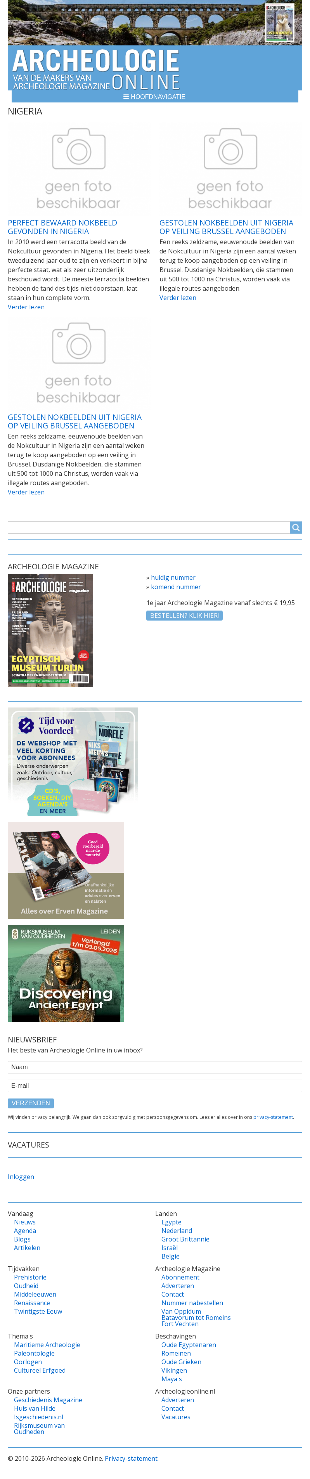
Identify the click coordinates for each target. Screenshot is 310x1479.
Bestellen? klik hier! (184, 615)
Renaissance (32, 1303)
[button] (155, 96)
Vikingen (174, 1370)
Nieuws (25, 1222)
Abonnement (180, 1277)
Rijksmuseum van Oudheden (39, 1429)
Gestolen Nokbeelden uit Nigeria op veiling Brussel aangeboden (226, 226)
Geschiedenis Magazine (48, 1400)
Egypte (171, 1222)
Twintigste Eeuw (38, 1311)
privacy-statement (273, 1117)
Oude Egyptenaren (188, 1345)
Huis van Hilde (34, 1408)
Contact (172, 1294)
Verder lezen (26, 307)
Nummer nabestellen (192, 1303)
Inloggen (21, 1176)
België (170, 1256)
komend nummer (176, 587)
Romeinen (176, 1353)
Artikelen (27, 1248)
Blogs (22, 1239)
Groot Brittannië (185, 1239)
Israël (169, 1248)
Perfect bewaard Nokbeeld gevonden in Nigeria (62, 226)
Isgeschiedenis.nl (38, 1417)
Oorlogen (28, 1362)
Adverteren (177, 1286)
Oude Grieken (181, 1362)
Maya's (171, 1379)
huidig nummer (173, 577)
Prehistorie (30, 1277)
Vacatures (176, 1417)
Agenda (25, 1231)
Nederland (176, 1231)
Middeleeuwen (35, 1294)
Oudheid (26, 1286)
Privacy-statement (131, 1458)
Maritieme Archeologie (47, 1345)
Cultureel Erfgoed (40, 1370)
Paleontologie (34, 1353)
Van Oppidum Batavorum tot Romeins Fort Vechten (196, 1317)
